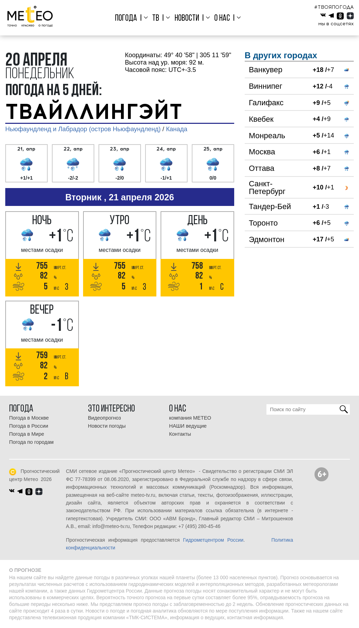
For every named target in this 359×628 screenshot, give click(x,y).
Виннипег (266, 86)
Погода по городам (31, 442)
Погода (126, 18)
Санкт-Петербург (267, 187)
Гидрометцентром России (213, 540)
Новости (187, 18)
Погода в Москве (29, 418)
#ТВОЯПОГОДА (334, 7)
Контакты (180, 434)
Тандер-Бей (270, 206)
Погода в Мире (26, 434)
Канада (176, 129)
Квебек (261, 119)
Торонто (263, 223)
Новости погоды (107, 426)
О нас (222, 18)
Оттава (262, 168)
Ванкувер (266, 69)
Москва (262, 151)
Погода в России (28, 426)
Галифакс (266, 102)
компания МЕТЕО (190, 418)
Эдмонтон (267, 239)
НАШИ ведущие (187, 426)
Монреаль (267, 135)
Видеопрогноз (104, 418)
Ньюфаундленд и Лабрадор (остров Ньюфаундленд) (83, 129)
